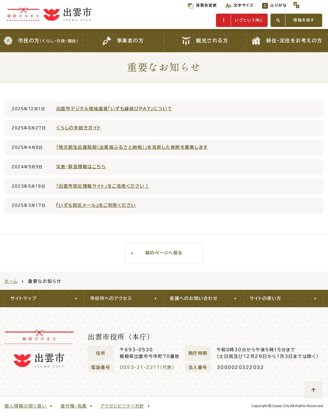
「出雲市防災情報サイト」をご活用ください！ (103, 186)
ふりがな (266, 5)
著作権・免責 (74, 406)
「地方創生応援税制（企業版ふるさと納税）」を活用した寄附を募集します (132, 147)
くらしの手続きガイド (78, 128)
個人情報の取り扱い (25, 406)
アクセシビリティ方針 (123, 406)
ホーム (11, 281)
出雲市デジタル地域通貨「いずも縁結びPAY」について (114, 108)
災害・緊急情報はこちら (81, 166)
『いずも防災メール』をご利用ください (96, 205)
